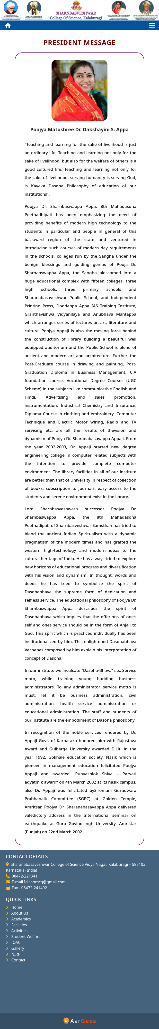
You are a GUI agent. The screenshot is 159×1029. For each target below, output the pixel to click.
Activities (18, 930)
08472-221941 (23, 876)
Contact (17, 960)
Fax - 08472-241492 (28, 887)
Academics (20, 919)
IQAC (14, 942)
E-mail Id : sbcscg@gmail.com (38, 882)
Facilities (18, 925)
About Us (18, 913)
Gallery (16, 948)
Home (15, 907)
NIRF (14, 954)
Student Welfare (25, 936)
